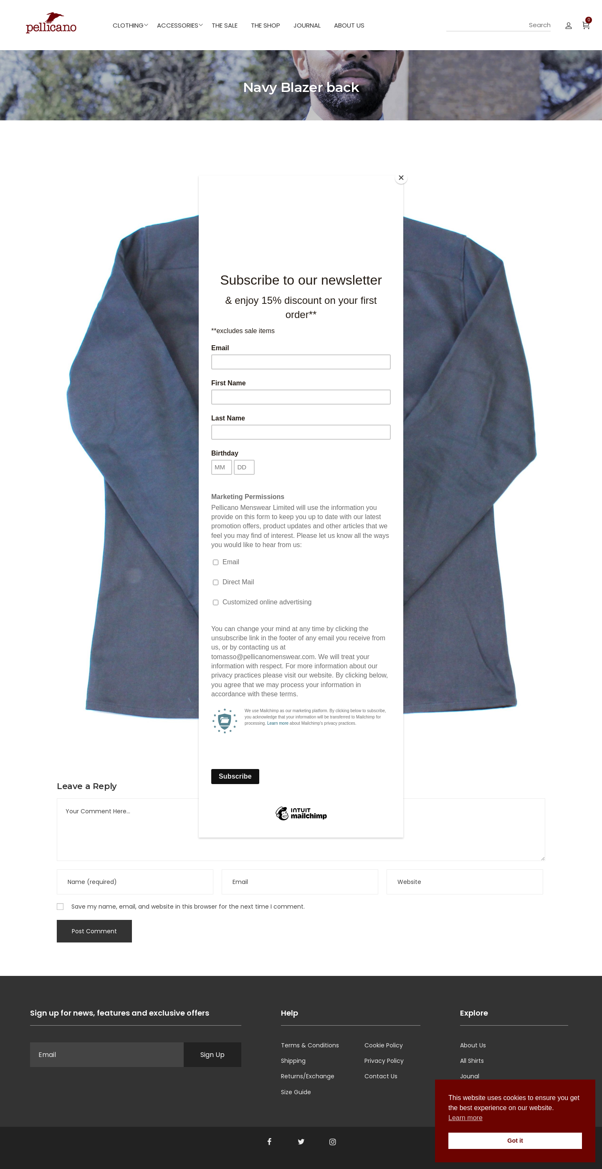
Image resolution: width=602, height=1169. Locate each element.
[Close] (401, 177)
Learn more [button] (465, 1117)
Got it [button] (515, 1140)
